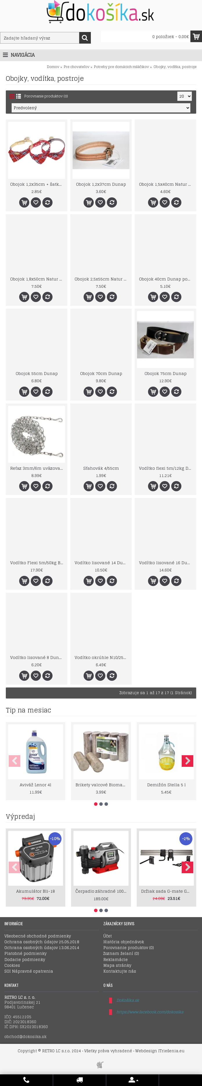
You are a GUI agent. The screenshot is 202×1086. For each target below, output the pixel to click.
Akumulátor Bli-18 (35, 891)
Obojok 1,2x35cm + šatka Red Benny (37, 184)
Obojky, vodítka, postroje (175, 67)
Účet (107, 936)
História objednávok (123, 942)
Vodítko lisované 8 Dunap (37, 657)
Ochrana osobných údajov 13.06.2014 (41, 948)
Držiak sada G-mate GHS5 (167, 891)
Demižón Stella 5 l (166, 784)
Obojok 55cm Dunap (37, 373)
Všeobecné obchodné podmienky (37, 936)
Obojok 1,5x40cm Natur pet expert (166, 184)
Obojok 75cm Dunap (166, 373)
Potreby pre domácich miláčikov (121, 67)
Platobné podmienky (25, 953)
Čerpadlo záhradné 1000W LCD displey (101, 891)
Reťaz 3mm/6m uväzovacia (37, 468)
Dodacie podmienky (24, 959)
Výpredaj (20, 816)
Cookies (12, 965)
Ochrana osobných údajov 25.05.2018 (41, 942)
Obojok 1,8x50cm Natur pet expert (37, 279)
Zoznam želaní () (121, 953)
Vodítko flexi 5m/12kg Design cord (166, 468)
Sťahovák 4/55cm (101, 468)
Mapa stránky (117, 965)
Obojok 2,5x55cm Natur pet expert (102, 279)
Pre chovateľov (76, 67)
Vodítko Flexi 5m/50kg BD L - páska (37, 562)
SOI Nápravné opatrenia (28, 971)
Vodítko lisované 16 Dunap (166, 562)
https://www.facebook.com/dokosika (149, 1012)
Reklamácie (115, 959)
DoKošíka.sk (127, 1000)
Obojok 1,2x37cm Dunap (101, 184)
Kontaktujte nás (119, 971)
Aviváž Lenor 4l (35, 784)
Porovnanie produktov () (128, 948)
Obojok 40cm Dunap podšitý (166, 279)
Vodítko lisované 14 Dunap (102, 562)
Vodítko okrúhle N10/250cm (102, 657)
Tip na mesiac (28, 710)
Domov (53, 67)
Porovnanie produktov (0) (46, 96)
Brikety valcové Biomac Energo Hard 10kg (101, 784)
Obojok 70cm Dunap (101, 373)
